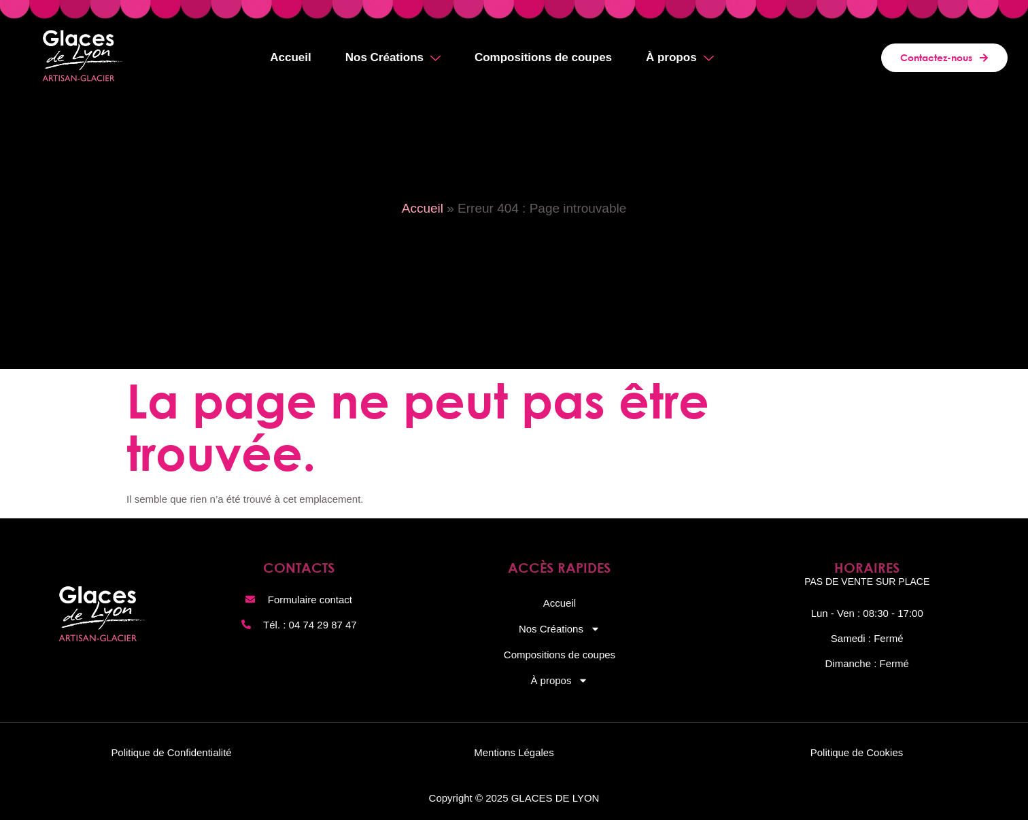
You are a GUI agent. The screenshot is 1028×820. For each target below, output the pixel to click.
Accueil (290, 57)
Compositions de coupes (543, 57)
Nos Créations (393, 59)
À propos (680, 59)
